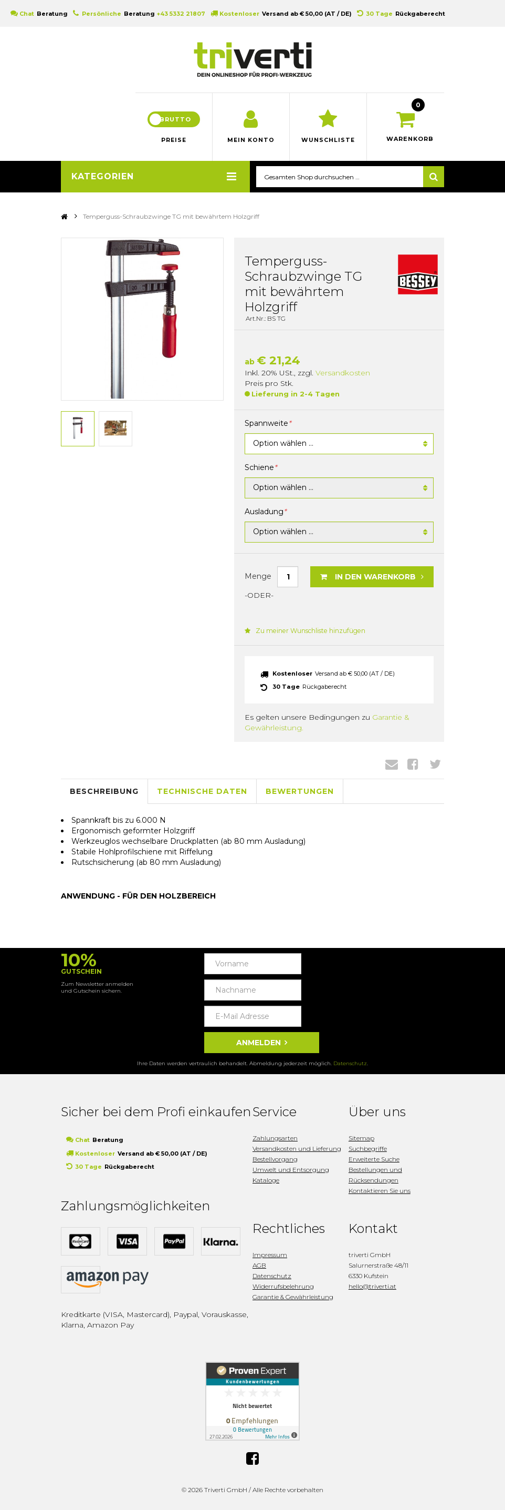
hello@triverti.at (372, 1287)
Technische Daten (202, 792)
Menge (258, 577)
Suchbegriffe (368, 1149)
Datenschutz (350, 1063)
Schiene (261, 469)
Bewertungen (300, 792)
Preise (174, 141)
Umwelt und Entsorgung (290, 1170)
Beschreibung (104, 792)
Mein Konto (251, 141)
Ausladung (265, 513)
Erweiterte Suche (374, 1160)
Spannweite (268, 425)
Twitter (435, 765)
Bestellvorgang (275, 1160)
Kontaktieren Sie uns (380, 1191)
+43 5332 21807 (180, 13)
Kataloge (265, 1181)
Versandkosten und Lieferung (296, 1149)
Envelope (391, 765)
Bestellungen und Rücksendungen (375, 1175)
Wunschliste (328, 141)
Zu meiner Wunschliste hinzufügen (304, 632)
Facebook (412, 765)
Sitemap (361, 1138)
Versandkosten (342, 374)
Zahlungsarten (275, 1138)
